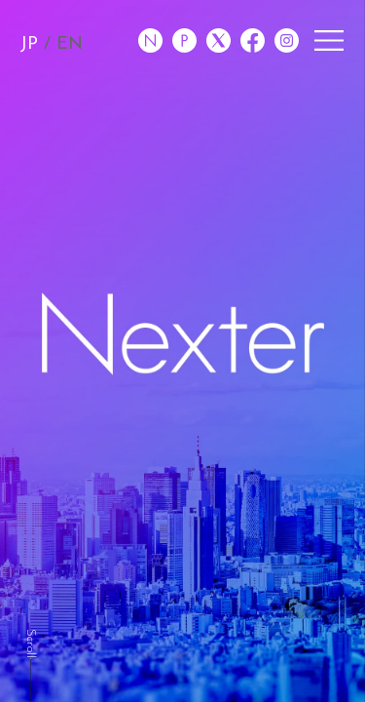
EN (69, 44)
